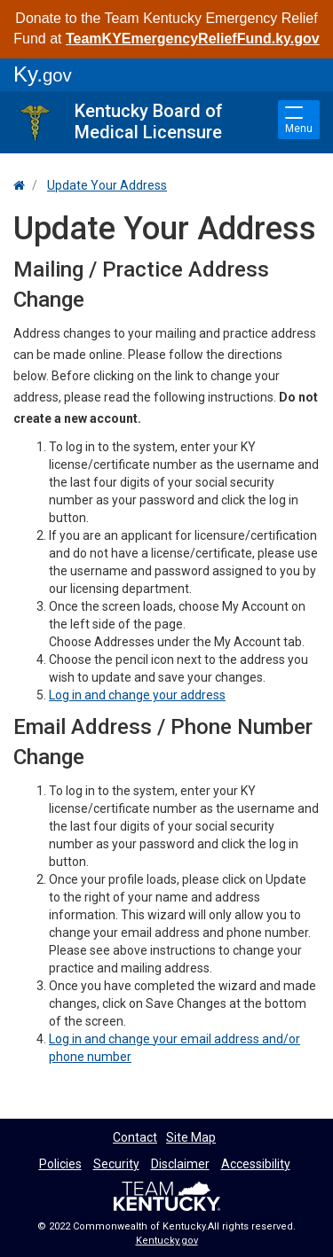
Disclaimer (180, 1164)
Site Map (191, 1137)
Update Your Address (107, 185)
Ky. (42, 74)
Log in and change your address (137, 695)
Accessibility (255, 1164)
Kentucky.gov (167, 1240)
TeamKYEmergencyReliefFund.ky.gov (193, 38)
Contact (135, 1137)
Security (116, 1164)
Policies (60, 1164)
